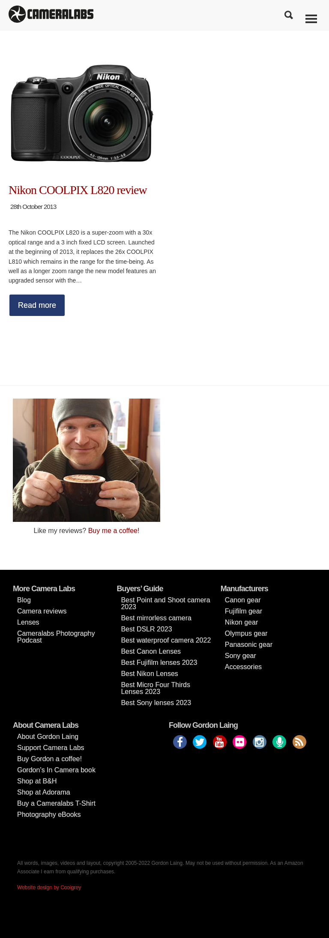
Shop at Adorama (43, 792)
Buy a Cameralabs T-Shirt (56, 803)
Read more (37, 305)
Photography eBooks (49, 814)
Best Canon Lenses (151, 651)
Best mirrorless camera (156, 618)
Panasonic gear (248, 644)
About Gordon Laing (47, 736)
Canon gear (243, 600)
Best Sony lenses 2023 (156, 702)
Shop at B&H (37, 781)
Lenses (28, 622)
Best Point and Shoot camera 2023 (165, 603)
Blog (24, 600)
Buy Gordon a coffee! (49, 758)
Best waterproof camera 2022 (166, 640)
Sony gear (240, 655)
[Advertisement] (242, 458)
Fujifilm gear (243, 611)
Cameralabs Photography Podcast (56, 637)
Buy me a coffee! (114, 530)
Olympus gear (246, 633)
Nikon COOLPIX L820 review (78, 190)
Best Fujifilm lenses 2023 (159, 662)
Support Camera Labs (50, 747)
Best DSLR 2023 (146, 629)
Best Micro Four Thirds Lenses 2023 (155, 688)
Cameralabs (51, 15)
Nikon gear (241, 622)
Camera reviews (42, 611)
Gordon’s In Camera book (56, 770)
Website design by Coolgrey (49, 887)
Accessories (243, 666)
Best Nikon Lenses (149, 673)
